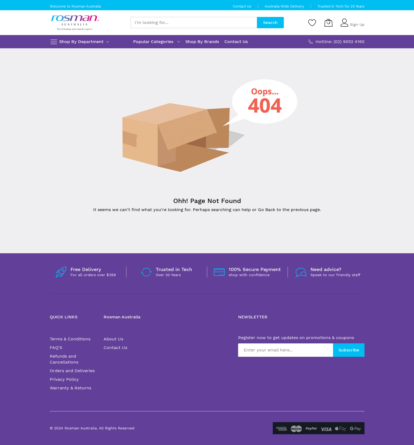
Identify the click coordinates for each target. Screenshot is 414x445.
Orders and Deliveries (72, 370)
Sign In (356, 20)
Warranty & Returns (70, 387)
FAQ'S (56, 347)
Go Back (266, 209)
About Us (113, 338)
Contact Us (242, 6)
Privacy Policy (64, 379)
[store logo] (75, 23)
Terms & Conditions (70, 338)
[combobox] (193, 22)
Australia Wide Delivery (284, 6)
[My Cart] (328, 22)
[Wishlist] (312, 22)
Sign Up (357, 24)
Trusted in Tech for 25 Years (341, 6)
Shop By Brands (202, 41)
